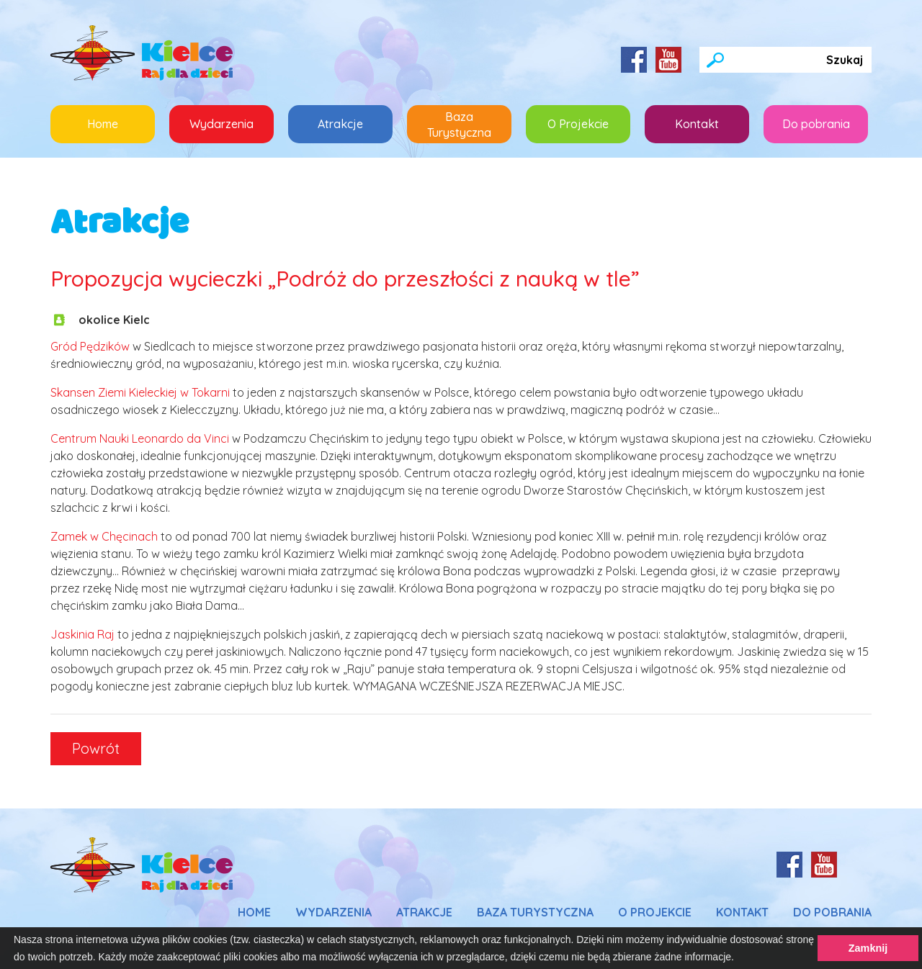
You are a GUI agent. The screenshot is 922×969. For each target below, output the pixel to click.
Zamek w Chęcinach (104, 536)
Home (102, 124)
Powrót (96, 748)
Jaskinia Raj (82, 634)
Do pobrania (816, 124)
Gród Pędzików (90, 346)
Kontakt (697, 124)
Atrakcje (355, 118)
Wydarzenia (221, 124)
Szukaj (844, 60)
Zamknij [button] (868, 948)
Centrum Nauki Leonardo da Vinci (139, 438)
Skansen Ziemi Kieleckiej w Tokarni (140, 392)
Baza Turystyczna (459, 124)
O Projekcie (578, 124)
